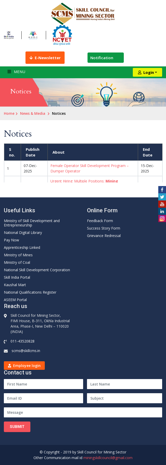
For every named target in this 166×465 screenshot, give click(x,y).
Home (9, 113)
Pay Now (11, 240)
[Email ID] (43, 398)
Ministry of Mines (18, 254)
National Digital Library (23, 232)
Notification (105, 57)
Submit (17, 426)
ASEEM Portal (15, 299)
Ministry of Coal (17, 262)
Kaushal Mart (15, 284)
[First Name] (43, 384)
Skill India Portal (17, 277)
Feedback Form (100, 220)
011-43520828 (22, 341)
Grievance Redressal (104, 235)
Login (146, 72)
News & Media (32, 113)
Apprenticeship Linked (22, 247)
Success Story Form (103, 228)
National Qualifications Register (30, 292)
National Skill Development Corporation (37, 269)
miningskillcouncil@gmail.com (108, 457)
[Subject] (124, 398)
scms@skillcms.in (26, 350)
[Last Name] (124, 384)
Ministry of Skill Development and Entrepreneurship (32, 222)
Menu (16, 71)
